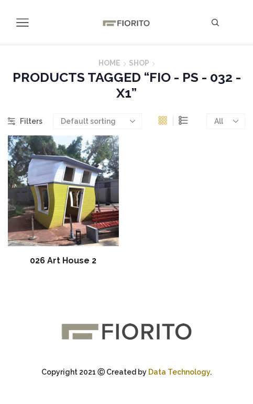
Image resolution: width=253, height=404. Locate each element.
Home (109, 63)
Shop (139, 63)
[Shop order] (97, 121)
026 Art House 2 (63, 260)
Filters (25, 121)
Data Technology (179, 372)
